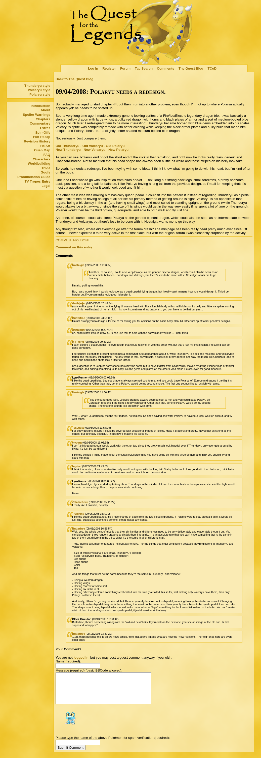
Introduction (40, 106)
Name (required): (68, 661)
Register (109, 68)
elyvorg (77, 442)
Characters (41, 159)
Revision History (37, 141)
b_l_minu (78, 341)
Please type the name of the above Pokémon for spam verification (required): (113, 744)
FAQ (47, 155)
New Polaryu (118, 150)
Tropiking (78, 513)
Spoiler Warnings (36, 114)
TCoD (212, 68)
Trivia (45, 168)
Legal (45, 186)
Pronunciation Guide (33, 177)
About (45, 110)
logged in (80, 657)
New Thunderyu (68, 150)
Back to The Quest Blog (74, 79)
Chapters (43, 119)
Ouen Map (42, 150)
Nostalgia (78, 265)
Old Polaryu (115, 146)
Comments (165, 68)
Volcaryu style (39, 90)
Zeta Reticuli (80, 502)
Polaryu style (39, 94)
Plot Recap (41, 137)
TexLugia (78, 427)
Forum (125, 68)
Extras (45, 128)
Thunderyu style (37, 86)
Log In (93, 68)
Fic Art (45, 146)
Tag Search (144, 68)
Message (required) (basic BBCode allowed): (89, 670)
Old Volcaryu (92, 146)
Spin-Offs (42, 132)
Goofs (45, 172)
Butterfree (78, 317)
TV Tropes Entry (37, 181)
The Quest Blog (191, 68)
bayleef (76, 466)
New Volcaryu (94, 150)
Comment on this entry (74, 247)
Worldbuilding (39, 163)
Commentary (40, 123)
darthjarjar (78, 303)
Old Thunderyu (67, 146)
